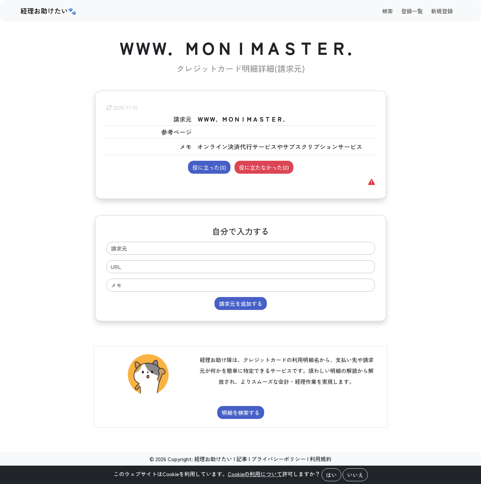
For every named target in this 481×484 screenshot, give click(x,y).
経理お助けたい (213, 459)
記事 (241, 459)
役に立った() (209, 167)
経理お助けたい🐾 (48, 11)
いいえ (355, 475)
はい (331, 475)
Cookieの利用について (255, 474)
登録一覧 (412, 11)
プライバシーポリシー (278, 459)
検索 (387, 11)
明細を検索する (241, 412)
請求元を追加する (240, 303)
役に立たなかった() (264, 167)
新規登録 (442, 11)
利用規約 (320, 459)
